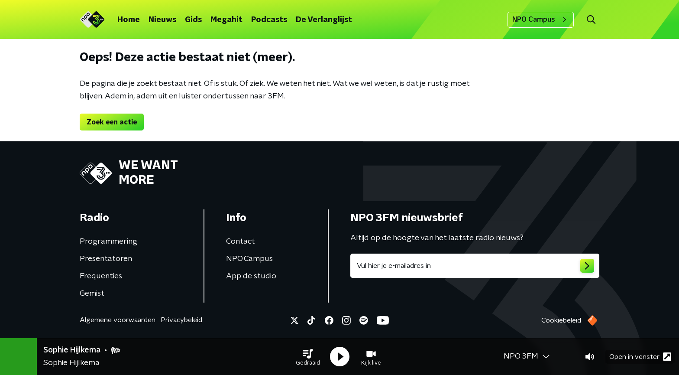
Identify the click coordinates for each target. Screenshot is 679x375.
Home (128, 20)
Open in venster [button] (640, 356)
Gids (193, 20)
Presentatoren (106, 259)
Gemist (92, 293)
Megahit (226, 20)
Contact (240, 241)
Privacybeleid (181, 319)
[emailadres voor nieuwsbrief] (474, 266)
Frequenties (101, 276)
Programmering (108, 241)
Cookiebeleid (561, 320)
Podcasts (269, 20)
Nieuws (162, 20)
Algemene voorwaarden (117, 319)
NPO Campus (540, 19)
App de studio (251, 276)
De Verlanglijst (324, 20)
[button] (308, 357)
